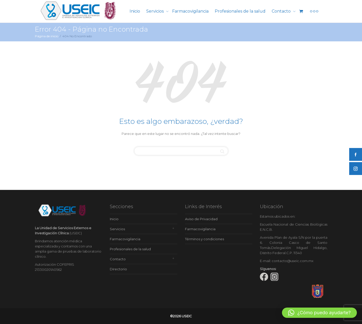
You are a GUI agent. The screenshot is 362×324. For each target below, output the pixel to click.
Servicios (155, 11)
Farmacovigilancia (190, 11)
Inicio (135, 11)
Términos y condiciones (204, 239)
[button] (319, 313)
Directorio (118, 269)
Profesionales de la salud (240, 11)
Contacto (282, 11)
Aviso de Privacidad (201, 219)
